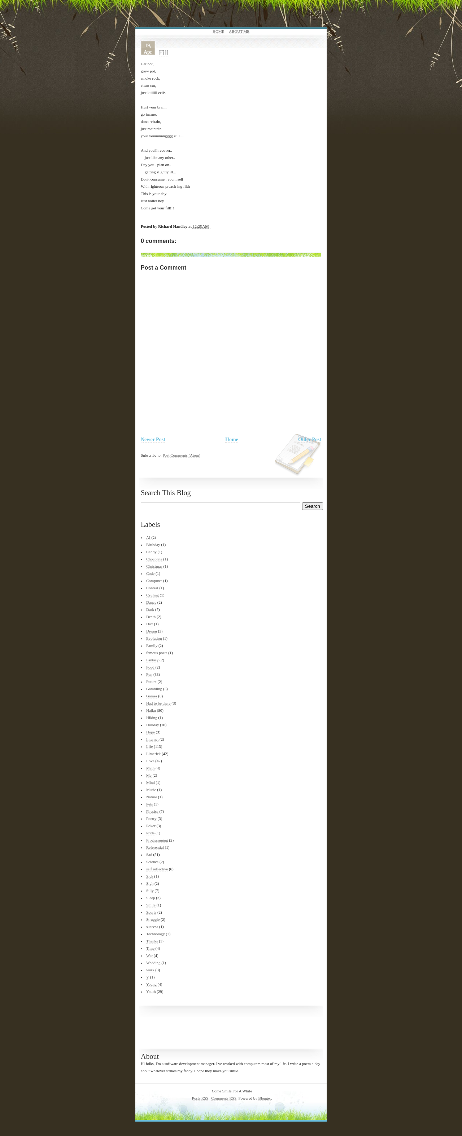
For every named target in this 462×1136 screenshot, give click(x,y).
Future (151, 681)
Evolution (154, 638)
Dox (149, 624)
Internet (152, 739)
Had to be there (158, 703)
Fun (149, 674)
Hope (150, 732)
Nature (151, 797)
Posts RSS (200, 1098)
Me (149, 775)
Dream (151, 631)
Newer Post (153, 439)
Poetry (151, 818)
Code (150, 573)
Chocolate (154, 559)
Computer (154, 580)
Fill (164, 53)
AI (148, 537)
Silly (150, 890)
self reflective (157, 869)
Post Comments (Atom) (182, 455)
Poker (151, 826)
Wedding (153, 962)
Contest (152, 588)
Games (151, 696)
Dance (151, 602)
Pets (149, 804)
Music (151, 789)
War (149, 955)
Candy (151, 552)
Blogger (264, 1098)
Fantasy (152, 660)
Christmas (154, 566)
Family (151, 645)
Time (150, 948)
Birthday (153, 544)
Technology (155, 934)
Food (150, 667)
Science (152, 862)
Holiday (152, 725)
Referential (155, 847)
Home (218, 31)
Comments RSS (223, 1098)
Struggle (153, 919)
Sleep (150, 898)
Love (150, 761)
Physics (152, 811)
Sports (151, 912)
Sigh (149, 883)
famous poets (156, 653)
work (150, 970)
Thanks (152, 941)
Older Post (309, 439)
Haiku (151, 710)
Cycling (152, 595)
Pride (150, 833)
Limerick (153, 753)
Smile (151, 905)
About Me (239, 31)
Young (151, 984)
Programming (157, 840)
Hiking (151, 717)
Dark (150, 609)
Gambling (154, 689)
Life (149, 746)
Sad (149, 854)
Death (151, 616)
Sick (149, 876)
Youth (151, 991)
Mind (150, 782)
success (152, 926)
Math (150, 768)
